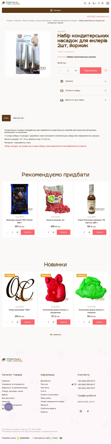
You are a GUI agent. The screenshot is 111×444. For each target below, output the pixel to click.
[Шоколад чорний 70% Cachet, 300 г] (19, 199)
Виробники (46, 381)
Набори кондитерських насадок (65, 21)
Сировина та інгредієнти (13, 384)
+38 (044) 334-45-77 (86, 388)
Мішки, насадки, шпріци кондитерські (37, 21)
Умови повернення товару (52, 401)
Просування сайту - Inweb (48, 438)
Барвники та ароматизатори (14, 388)
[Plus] (17, 232)
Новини (44, 412)
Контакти (45, 388)
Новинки (6, 381)
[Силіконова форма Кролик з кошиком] (91, 289)
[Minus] (7, 232)
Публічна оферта (48, 408)
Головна (10, 21)
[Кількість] (68, 70)
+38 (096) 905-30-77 (86, 381)
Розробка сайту (15, 438)
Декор (4, 394)
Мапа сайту (46, 398)
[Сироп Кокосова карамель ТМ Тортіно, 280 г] (91, 199)
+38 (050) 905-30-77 (86, 384)
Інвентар (17, 21)
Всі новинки (55, 334)
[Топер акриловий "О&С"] (19, 289)
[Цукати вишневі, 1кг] (55, 199)
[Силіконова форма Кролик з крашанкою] (55, 289)
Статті (43, 391)
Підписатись (90, 70)
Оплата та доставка (49, 394)
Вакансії (44, 405)
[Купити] (28, 232)
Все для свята (8, 398)
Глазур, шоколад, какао (12, 391)
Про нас (44, 384)
